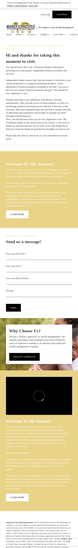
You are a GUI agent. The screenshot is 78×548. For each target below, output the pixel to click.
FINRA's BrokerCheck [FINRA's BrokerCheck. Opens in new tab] (17, 6)
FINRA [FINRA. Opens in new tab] (64, 539)
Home (9, 34)
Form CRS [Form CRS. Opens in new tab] (33, 6)
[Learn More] (61, 14)
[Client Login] (45, 14)
